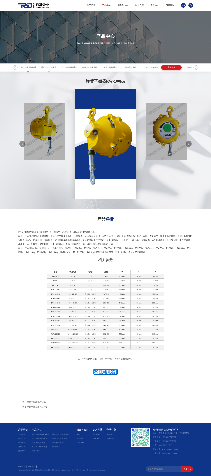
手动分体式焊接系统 (32, 67)
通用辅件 (56, 447)
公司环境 (22, 447)
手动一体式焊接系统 (61, 67)
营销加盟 (96, 439)
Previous (15, 67)
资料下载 (80, 443)
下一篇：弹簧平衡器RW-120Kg (32, 407)
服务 (78, 435)
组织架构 (22, 443)
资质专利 (22, 451)
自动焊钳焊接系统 (91, 67)
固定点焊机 (36, 451)
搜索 (185, 469)
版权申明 (22, 467)
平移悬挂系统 (178, 67)
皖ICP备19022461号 (80, 470)
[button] (189, 144)
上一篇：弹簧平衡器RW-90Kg (32, 402)
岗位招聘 (96, 435)
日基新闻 (110, 439)
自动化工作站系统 (39, 447)
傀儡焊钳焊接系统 (120, 67)
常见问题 (80, 439)
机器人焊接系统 (149, 67)
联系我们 (32, 467)
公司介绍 (22, 435)
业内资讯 (110, 435)
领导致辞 (22, 439)
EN (183, 5)
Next (196, 67)
